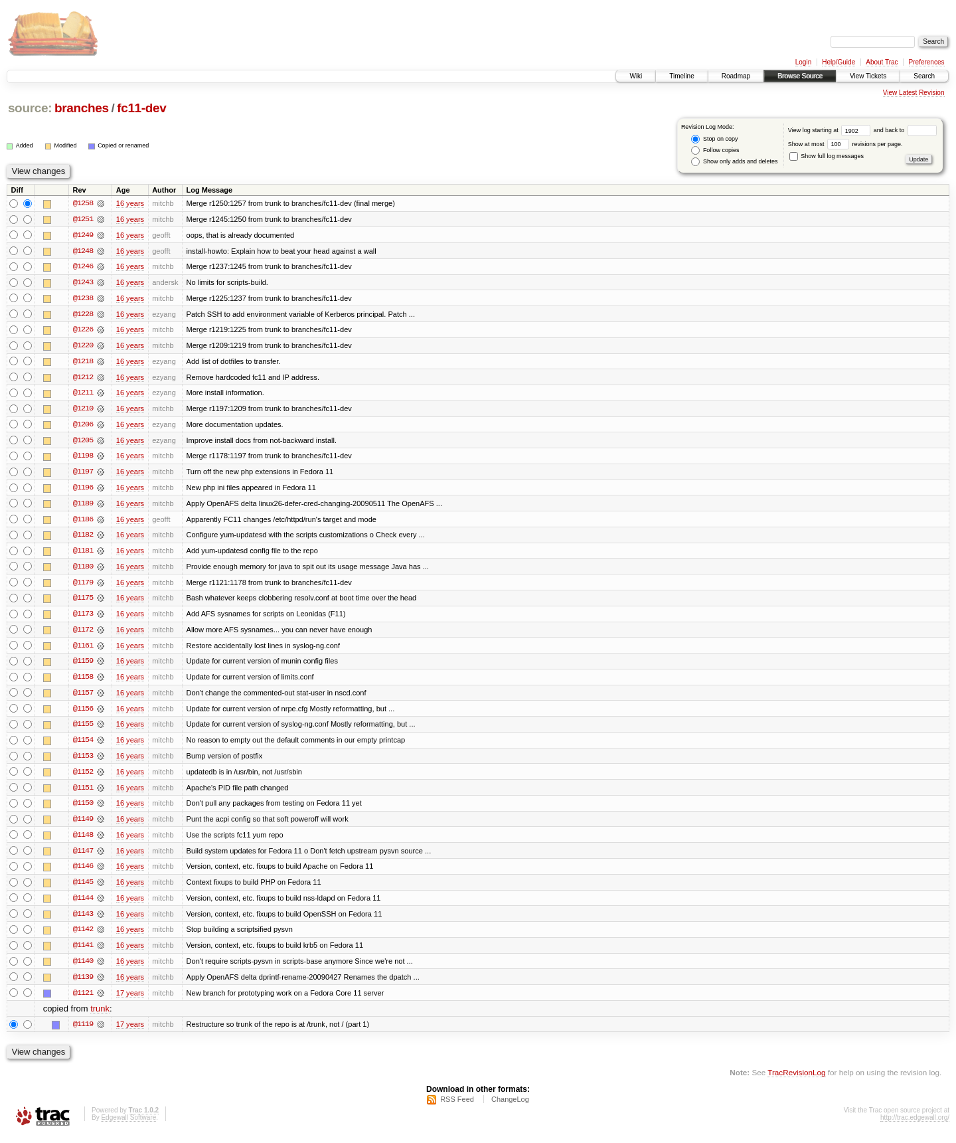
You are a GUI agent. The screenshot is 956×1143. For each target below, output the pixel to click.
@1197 (83, 474)
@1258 (83, 203)
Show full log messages (826, 156)
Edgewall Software (128, 1125)
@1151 (83, 793)
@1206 (83, 426)
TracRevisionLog (796, 1080)
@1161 (83, 649)
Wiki (635, 76)
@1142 (83, 936)
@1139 (83, 984)
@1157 (83, 697)
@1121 (83, 1000)
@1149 (83, 825)
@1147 (83, 856)
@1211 (83, 394)
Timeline (681, 76)
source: (30, 108)
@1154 (83, 745)
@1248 (83, 251)
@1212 (83, 378)
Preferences (927, 62)
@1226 (83, 330)
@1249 (83, 235)
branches (81, 108)
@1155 (83, 729)
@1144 (83, 904)
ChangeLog (510, 1107)
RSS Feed (457, 1107)
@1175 (83, 601)
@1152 (83, 777)
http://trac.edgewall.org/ (914, 1125)
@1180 (83, 570)
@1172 (83, 633)
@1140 (83, 968)
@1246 (83, 267)
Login (803, 62)
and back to (905, 130)
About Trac (882, 62)
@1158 (83, 681)
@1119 (83, 1032)
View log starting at (831, 130)
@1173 (83, 617)
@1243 (83, 283)
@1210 (83, 410)
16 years (130, 203)
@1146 (83, 872)
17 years (130, 1000)
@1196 (83, 490)
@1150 (83, 809)
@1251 (83, 219)
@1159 (83, 665)
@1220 (83, 346)
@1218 (83, 362)
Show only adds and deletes (734, 161)
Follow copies (715, 150)
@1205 (83, 442)
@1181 (83, 554)
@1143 (83, 920)
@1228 (83, 314)
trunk (100, 1016)
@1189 (83, 506)
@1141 (83, 952)
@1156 (83, 713)
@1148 (83, 840)
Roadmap (736, 76)
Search (924, 76)
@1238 (83, 299)
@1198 (83, 458)
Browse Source (800, 76)
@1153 (83, 761)
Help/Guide (838, 62)
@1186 (83, 522)
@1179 (83, 585)
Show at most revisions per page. (845, 144)
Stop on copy (714, 139)
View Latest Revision (914, 92)
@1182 (83, 538)
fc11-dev (141, 108)
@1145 (83, 888)
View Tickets (868, 76)
